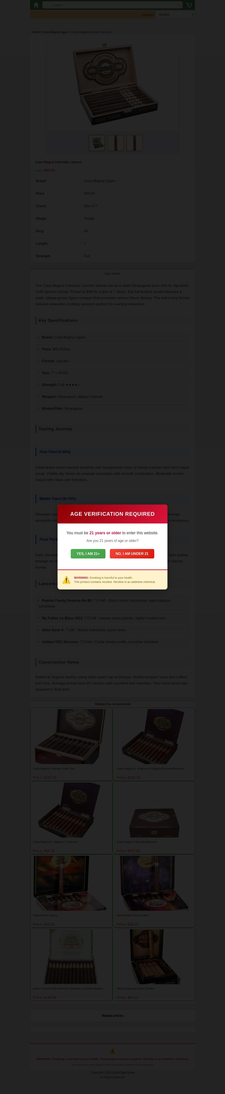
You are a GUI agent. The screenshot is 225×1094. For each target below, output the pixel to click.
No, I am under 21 (135, 554)
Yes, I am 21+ (85, 554)
